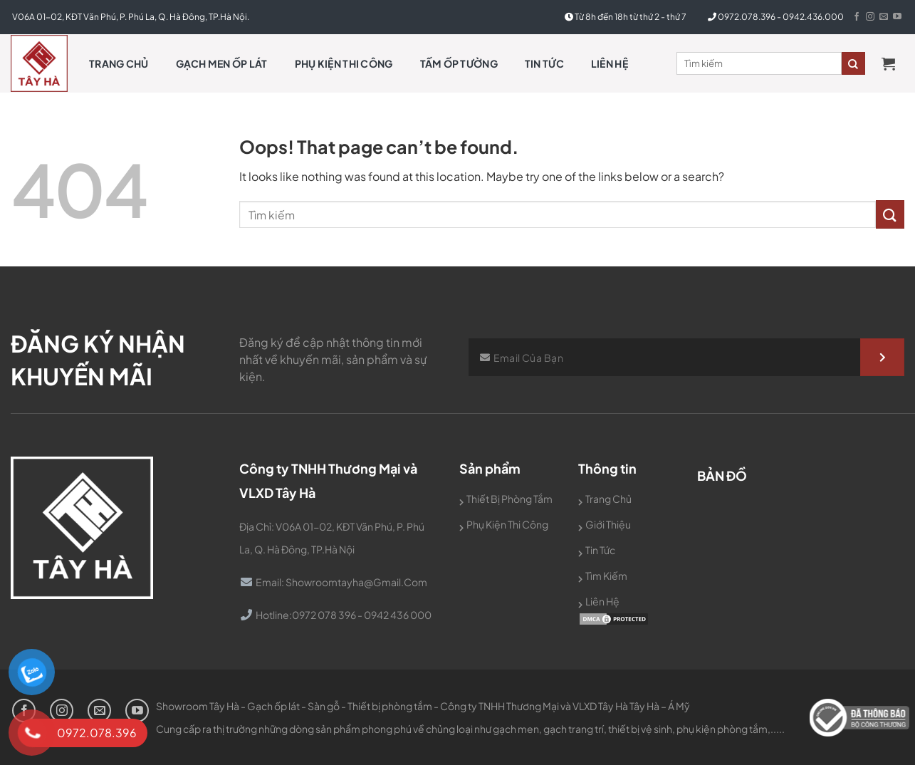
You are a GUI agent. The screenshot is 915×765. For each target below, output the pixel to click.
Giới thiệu (608, 524)
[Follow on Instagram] (870, 17)
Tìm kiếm (606, 575)
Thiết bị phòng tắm (509, 498)
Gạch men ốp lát (222, 63)
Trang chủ (119, 63)
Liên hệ (609, 63)
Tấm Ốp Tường (459, 63)
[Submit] (890, 214)
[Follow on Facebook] (856, 17)
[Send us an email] (883, 17)
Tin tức (544, 63)
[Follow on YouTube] (897, 17)
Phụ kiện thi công (344, 63)
